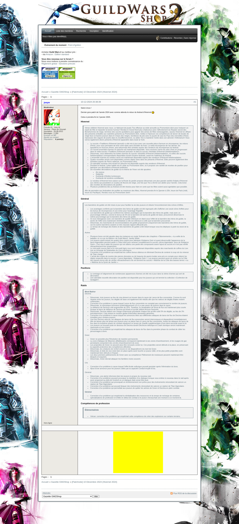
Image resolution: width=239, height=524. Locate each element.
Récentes (178, 38)
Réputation (48, 139)
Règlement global (49, 64)
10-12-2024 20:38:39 (91, 102)
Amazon (49, 54)
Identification (107, 31)
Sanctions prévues (67, 64)
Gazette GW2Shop (60, 92)
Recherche (81, 31)
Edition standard (62, 54)
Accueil (48, 31)
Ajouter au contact (51, 137)
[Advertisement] (152, 64)
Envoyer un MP (50, 135)
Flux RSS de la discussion (185, 493)
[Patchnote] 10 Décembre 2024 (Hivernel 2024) (94, 92)
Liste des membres (64, 31)
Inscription (94, 31)
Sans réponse (190, 38)
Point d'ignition (74, 45)
